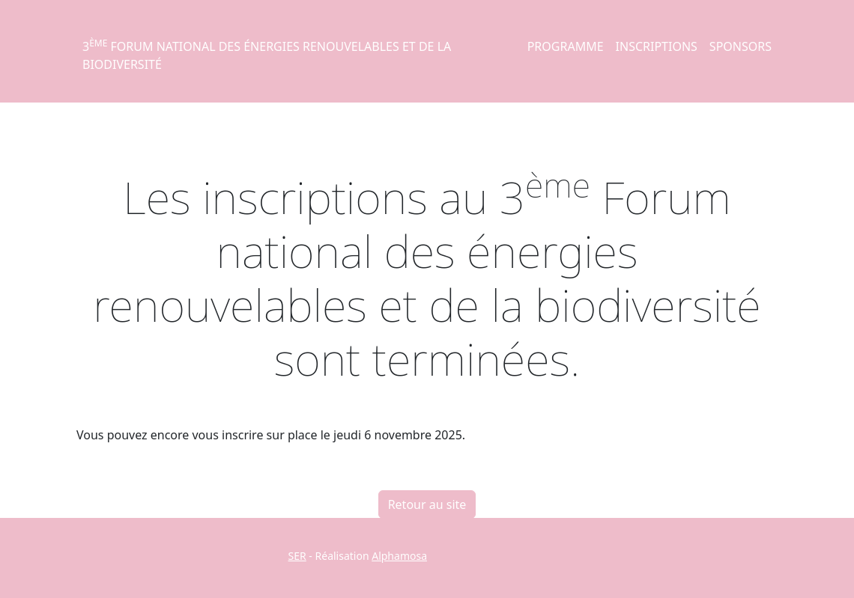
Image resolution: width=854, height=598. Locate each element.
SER (297, 556)
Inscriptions (656, 46)
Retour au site (427, 504)
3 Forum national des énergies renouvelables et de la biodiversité (266, 55)
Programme (565, 46)
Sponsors (740, 46)
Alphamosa (399, 556)
